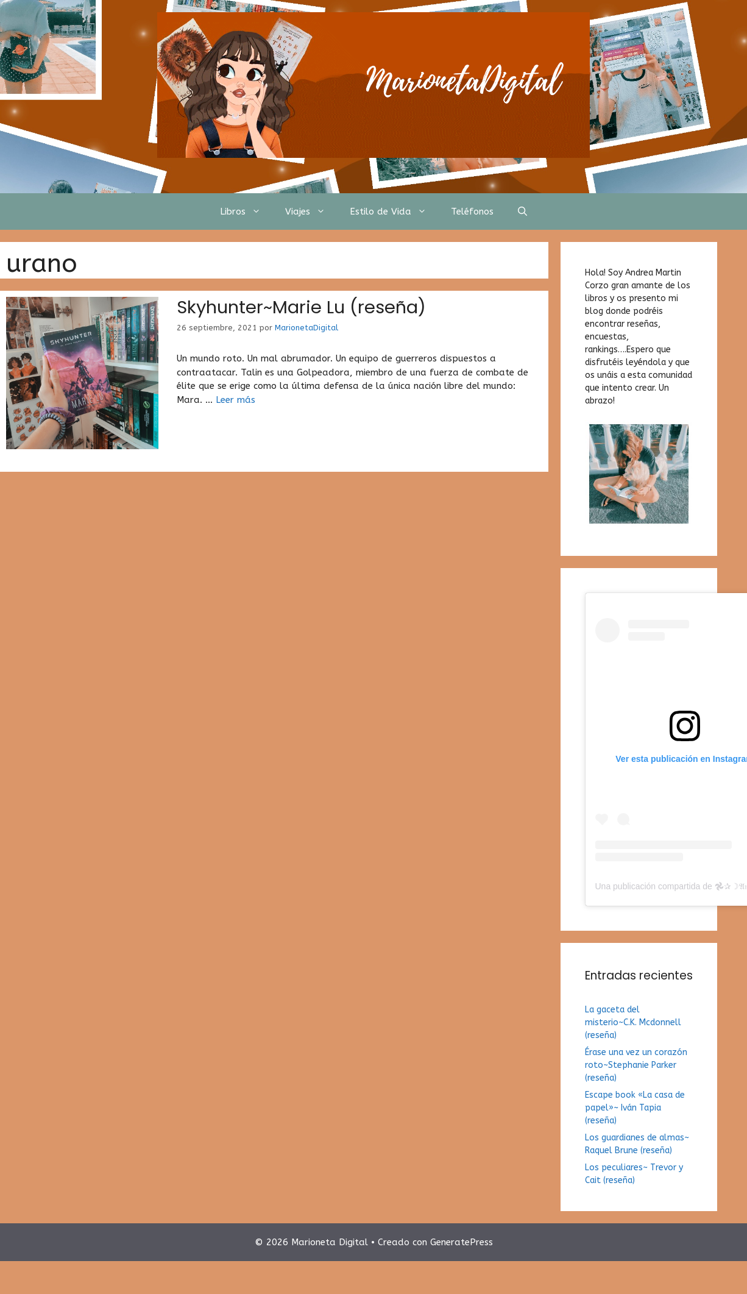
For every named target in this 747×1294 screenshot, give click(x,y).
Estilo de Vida (394, 211)
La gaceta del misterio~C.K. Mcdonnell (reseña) (633, 1022)
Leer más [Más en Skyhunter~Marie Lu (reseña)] (235, 399)
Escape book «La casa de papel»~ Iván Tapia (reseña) (635, 1108)
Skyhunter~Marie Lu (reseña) (301, 307)
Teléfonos (472, 211)
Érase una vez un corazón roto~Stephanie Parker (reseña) (636, 1065)
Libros (246, 211)
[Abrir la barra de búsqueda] (522, 211)
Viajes (311, 211)
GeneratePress (461, 1242)
